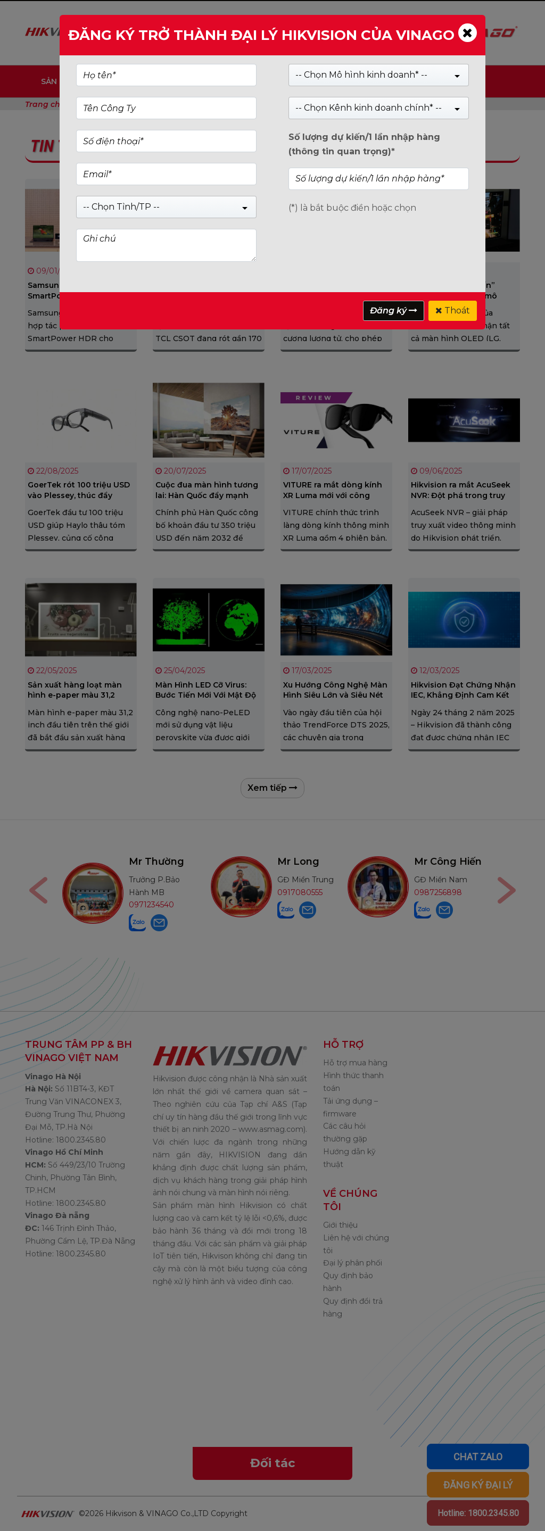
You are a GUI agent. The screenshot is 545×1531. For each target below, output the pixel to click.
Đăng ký (393, 310)
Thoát (452, 310)
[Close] (467, 32)
